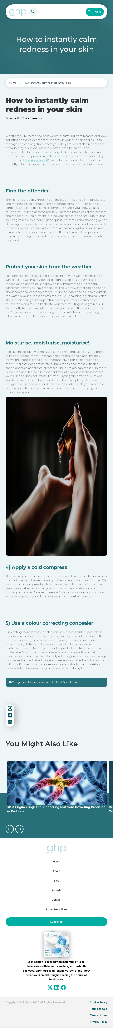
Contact (56, 899)
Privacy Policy (98, 1021)
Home (12, 82)
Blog (56, 880)
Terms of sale (98, 1008)
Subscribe (56, 921)
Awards (56, 890)
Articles (32, 682)
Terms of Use (98, 1015)
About (56, 871)
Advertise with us (56, 909)
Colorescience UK (37, 160)
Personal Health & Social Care (58, 682)
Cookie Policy (98, 1002)
